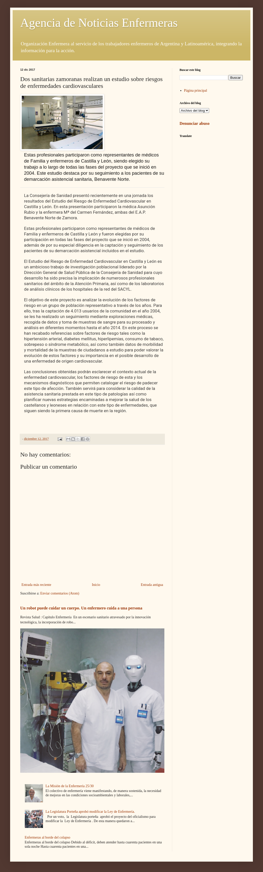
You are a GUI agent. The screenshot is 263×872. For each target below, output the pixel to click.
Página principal (195, 90)
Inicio (96, 585)
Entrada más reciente (36, 585)
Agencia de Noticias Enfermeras (99, 22)
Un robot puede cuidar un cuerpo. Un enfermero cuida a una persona (81, 608)
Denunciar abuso (194, 123)
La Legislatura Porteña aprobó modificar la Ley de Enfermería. (90, 812)
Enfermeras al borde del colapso (47, 837)
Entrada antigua (152, 585)
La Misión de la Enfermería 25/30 (70, 786)
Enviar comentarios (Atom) (59, 593)
